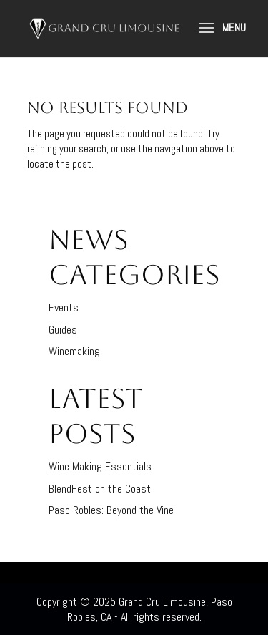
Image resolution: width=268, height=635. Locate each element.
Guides (63, 329)
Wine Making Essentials (100, 466)
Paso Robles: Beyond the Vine (111, 510)
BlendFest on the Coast (100, 488)
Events (64, 307)
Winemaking (74, 351)
